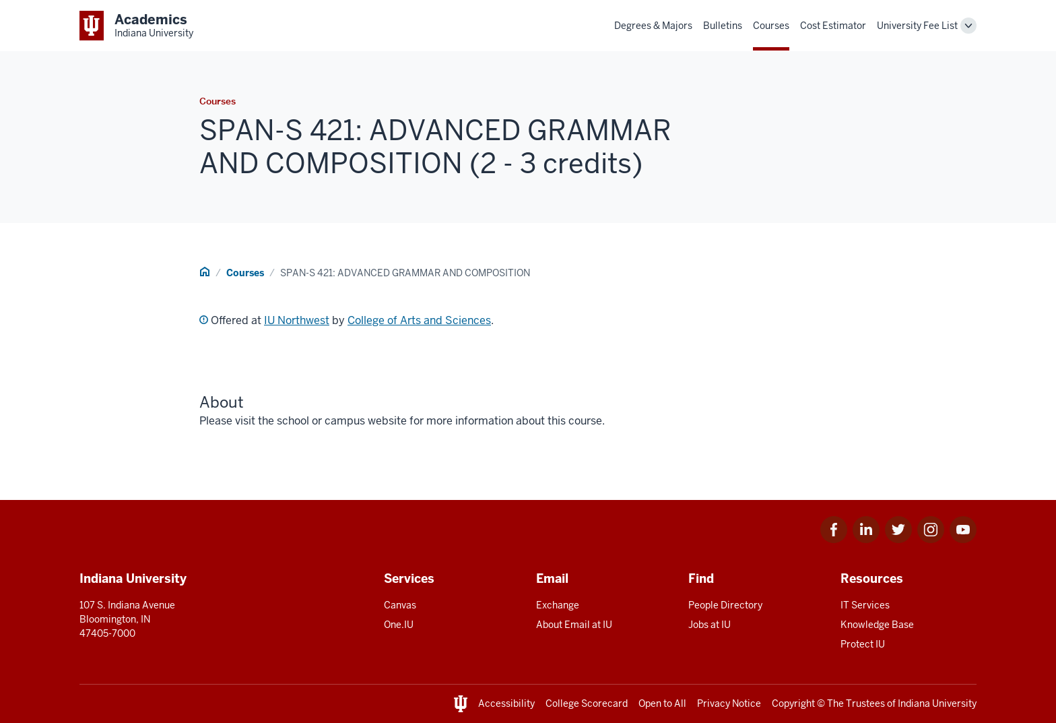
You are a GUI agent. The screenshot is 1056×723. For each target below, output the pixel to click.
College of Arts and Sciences (419, 320)
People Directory (725, 605)
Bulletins (722, 26)
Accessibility (506, 703)
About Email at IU (574, 625)
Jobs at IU (709, 625)
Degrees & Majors (653, 26)
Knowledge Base (877, 625)
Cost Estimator (833, 26)
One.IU (399, 625)
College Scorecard (587, 703)
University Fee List (917, 26)
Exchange (557, 605)
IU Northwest (296, 320)
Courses (771, 26)
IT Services (865, 605)
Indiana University (937, 703)
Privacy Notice (729, 703)
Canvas (400, 605)
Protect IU (862, 644)
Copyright (793, 703)
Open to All (662, 703)
